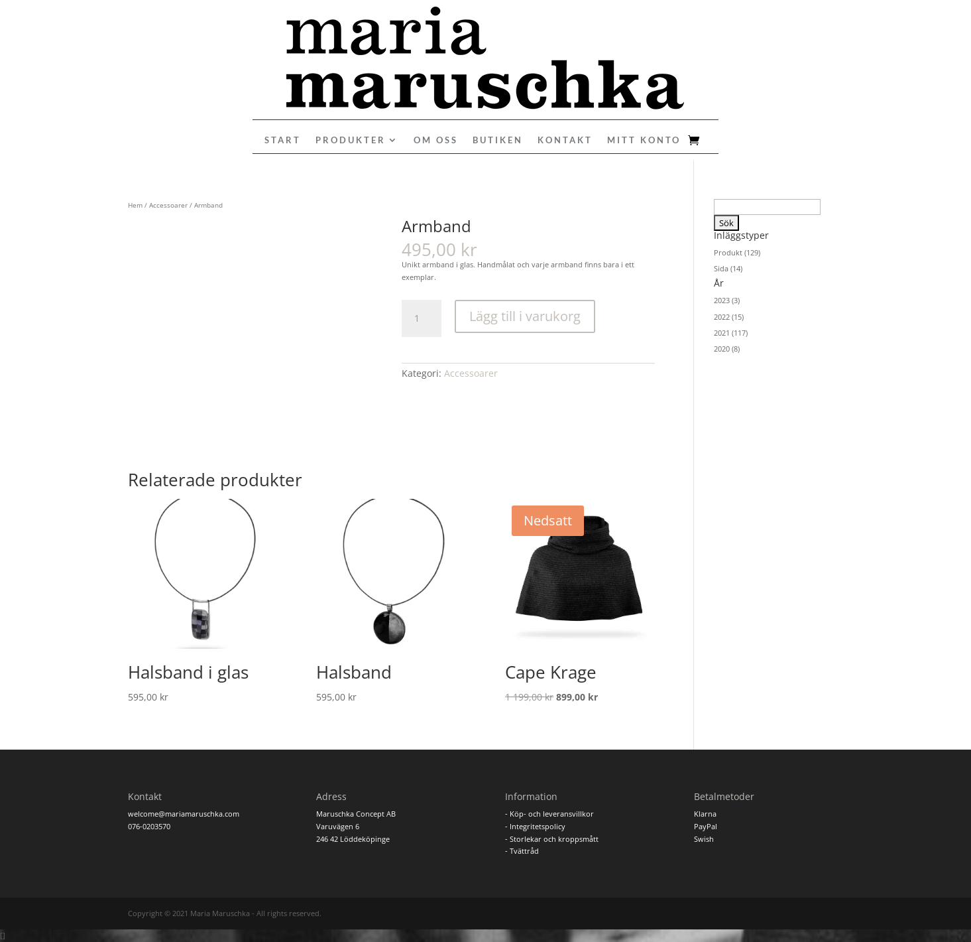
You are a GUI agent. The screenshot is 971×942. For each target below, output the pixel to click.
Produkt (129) (737, 252)
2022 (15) (729, 317)
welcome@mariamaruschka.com (183, 814)
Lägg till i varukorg (525, 316)
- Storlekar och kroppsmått (552, 839)
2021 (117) (731, 333)
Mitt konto (644, 140)
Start (282, 140)
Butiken (498, 140)
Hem (135, 205)
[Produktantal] (421, 318)
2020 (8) (727, 349)
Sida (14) (728, 268)
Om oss (436, 140)
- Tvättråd (522, 851)
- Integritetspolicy (535, 826)
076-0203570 (149, 826)
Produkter (350, 140)
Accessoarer (168, 205)
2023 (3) (727, 300)
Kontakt (565, 140)
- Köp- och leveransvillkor (549, 814)
